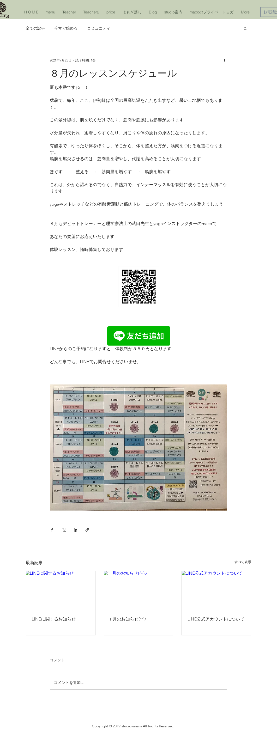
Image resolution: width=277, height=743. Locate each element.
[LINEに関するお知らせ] (60, 590)
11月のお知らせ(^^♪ (128, 619)
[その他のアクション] (224, 60)
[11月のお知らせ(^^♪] (138, 590)
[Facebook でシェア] (52, 530)
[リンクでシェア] (87, 530)
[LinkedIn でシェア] (75, 530)
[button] (245, 28)
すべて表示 (243, 562)
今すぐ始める (66, 28)
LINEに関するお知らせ (54, 619)
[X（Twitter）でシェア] (63, 530)
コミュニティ (98, 28)
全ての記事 (35, 28)
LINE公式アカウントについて (215, 619)
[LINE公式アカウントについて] (216, 590)
